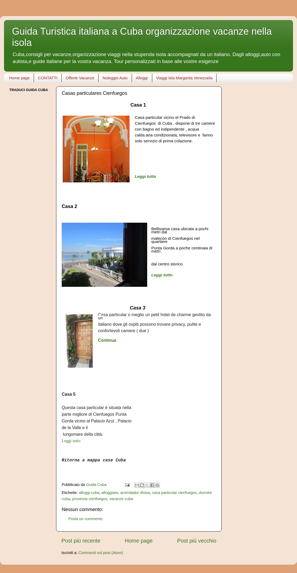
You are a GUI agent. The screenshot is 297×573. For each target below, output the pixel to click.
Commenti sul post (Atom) (101, 553)
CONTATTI (47, 78)
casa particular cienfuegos (174, 492)
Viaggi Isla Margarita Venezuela (184, 78)
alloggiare (109, 492)
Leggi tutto (145, 176)
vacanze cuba (121, 499)
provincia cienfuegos (89, 499)
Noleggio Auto (115, 78)
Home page (19, 78)
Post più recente (80, 541)
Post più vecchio (196, 541)
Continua (107, 340)
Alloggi (142, 78)
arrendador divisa (135, 492)
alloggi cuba (89, 492)
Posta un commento (85, 519)
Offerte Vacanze (80, 78)
